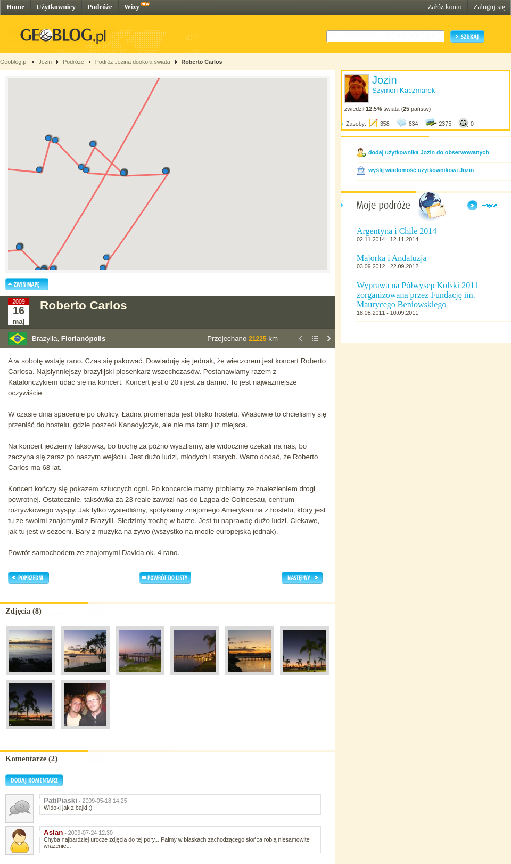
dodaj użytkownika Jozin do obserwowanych (428, 152)
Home (15, 7)
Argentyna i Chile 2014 (396, 230)
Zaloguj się (489, 7)
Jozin (45, 62)
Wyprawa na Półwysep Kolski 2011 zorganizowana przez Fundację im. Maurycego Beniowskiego (418, 295)
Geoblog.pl (14, 62)
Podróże (99, 7)
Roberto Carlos (202, 62)
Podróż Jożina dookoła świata (132, 62)
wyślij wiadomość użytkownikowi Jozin (421, 170)
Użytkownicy (56, 7)
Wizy (131, 7)
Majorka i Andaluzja (392, 258)
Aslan (53, 832)
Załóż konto (444, 7)
